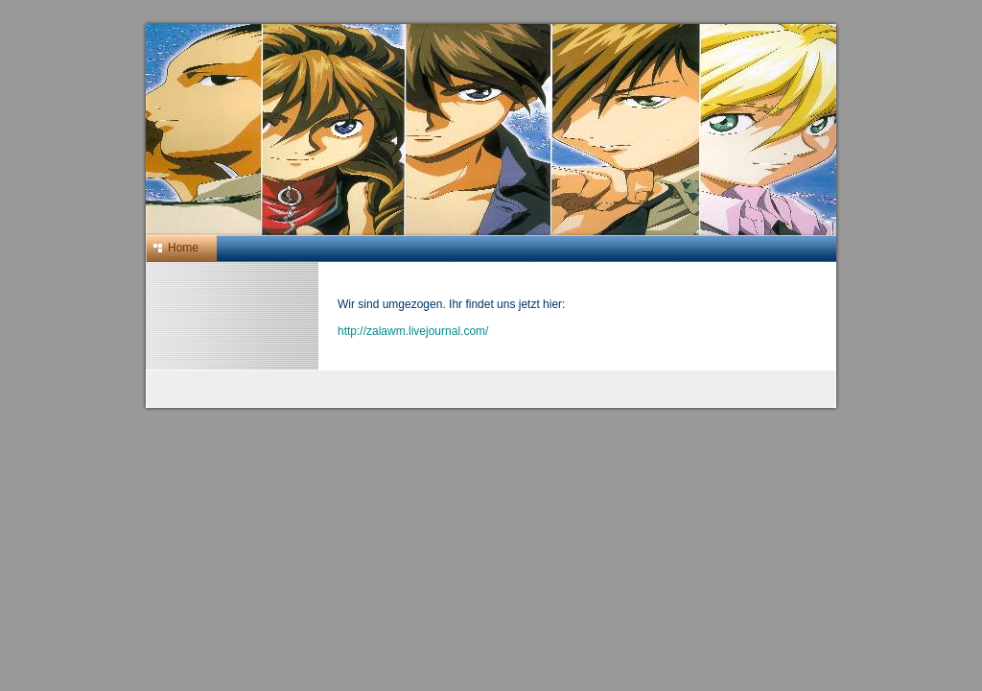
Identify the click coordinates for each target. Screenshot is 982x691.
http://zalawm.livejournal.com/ (413, 331)
